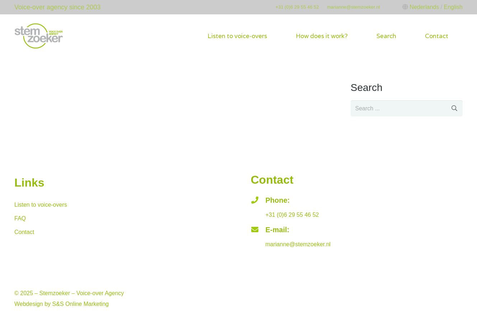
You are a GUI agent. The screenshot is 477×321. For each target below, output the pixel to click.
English (453, 7)
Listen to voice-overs (40, 205)
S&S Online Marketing (80, 304)
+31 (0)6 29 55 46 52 (297, 7)
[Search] (454, 108)
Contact (24, 232)
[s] (407, 108)
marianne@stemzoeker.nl (353, 7)
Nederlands (424, 7)
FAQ (20, 218)
